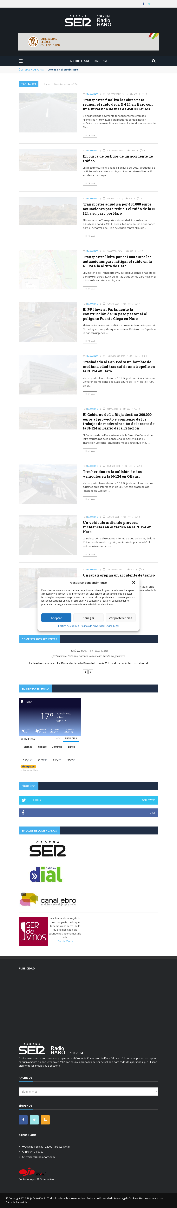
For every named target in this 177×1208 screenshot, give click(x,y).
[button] (134, 582)
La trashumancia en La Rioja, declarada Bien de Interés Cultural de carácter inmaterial (88, 663)
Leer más (90, 135)
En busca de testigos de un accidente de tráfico (118, 158)
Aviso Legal (113, 626)
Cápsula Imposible (17, 1202)
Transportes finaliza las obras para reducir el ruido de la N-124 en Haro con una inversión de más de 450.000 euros (118, 104)
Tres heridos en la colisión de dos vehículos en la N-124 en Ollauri (112, 473)
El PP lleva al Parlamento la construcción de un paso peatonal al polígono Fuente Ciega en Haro (115, 314)
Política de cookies (68, 626)
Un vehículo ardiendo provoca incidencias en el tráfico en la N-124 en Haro (117, 527)
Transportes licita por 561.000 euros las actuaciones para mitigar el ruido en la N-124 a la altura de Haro (117, 261)
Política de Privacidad (99, 1198)
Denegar (88, 618)
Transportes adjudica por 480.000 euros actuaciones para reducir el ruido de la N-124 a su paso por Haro (119, 209)
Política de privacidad (93, 626)
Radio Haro (92, 94)
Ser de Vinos (65, 941)
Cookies (133, 1198)
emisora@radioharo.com (40, 1157)
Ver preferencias (120, 618)
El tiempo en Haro (29, 770)
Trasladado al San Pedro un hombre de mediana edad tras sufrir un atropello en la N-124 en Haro (119, 366)
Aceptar (56, 618)
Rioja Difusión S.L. (37, 1198)
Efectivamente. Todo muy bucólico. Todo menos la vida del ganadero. (88, 656)
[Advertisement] (88, 1005)
